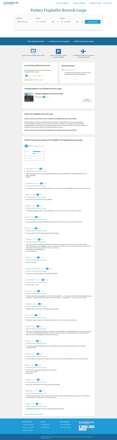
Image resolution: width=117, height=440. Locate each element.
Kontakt (42, 438)
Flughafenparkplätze (45, 436)
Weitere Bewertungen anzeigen (33, 414)
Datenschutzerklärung (65, 436)
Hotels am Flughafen (28, 427)
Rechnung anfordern (66, 427)
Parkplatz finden (93, 22)
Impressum (47, 438)
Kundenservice (45, 427)
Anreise (38, 18)
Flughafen (19, 18)
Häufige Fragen (46, 424)
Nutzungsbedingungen (87, 436)
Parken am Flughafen (28, 424)
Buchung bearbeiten (66, 424)
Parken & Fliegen (27, 422)
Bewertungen (38, 80)
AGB (59, 436)
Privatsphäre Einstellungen (76, 436)
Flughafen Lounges (95, 3)
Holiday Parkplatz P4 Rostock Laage (49, 94)
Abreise (62, 18)
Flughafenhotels (53, 436)
